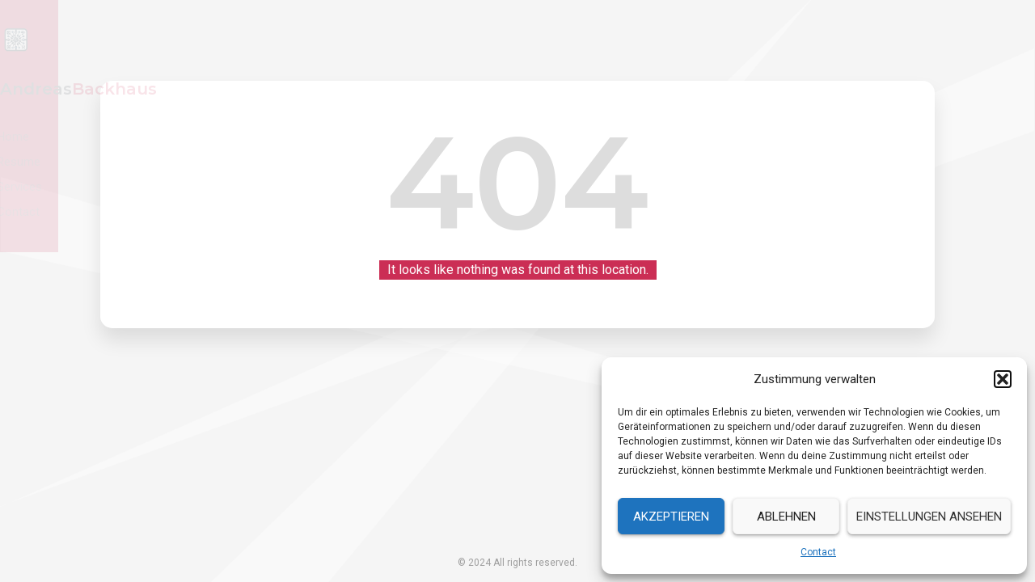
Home (690, 39)
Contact (818, 552)
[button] (1003, 379)
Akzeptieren (671, 516)
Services (837, 39)
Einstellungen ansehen (929, 516)
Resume (760, 39)
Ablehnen (786, 516)
